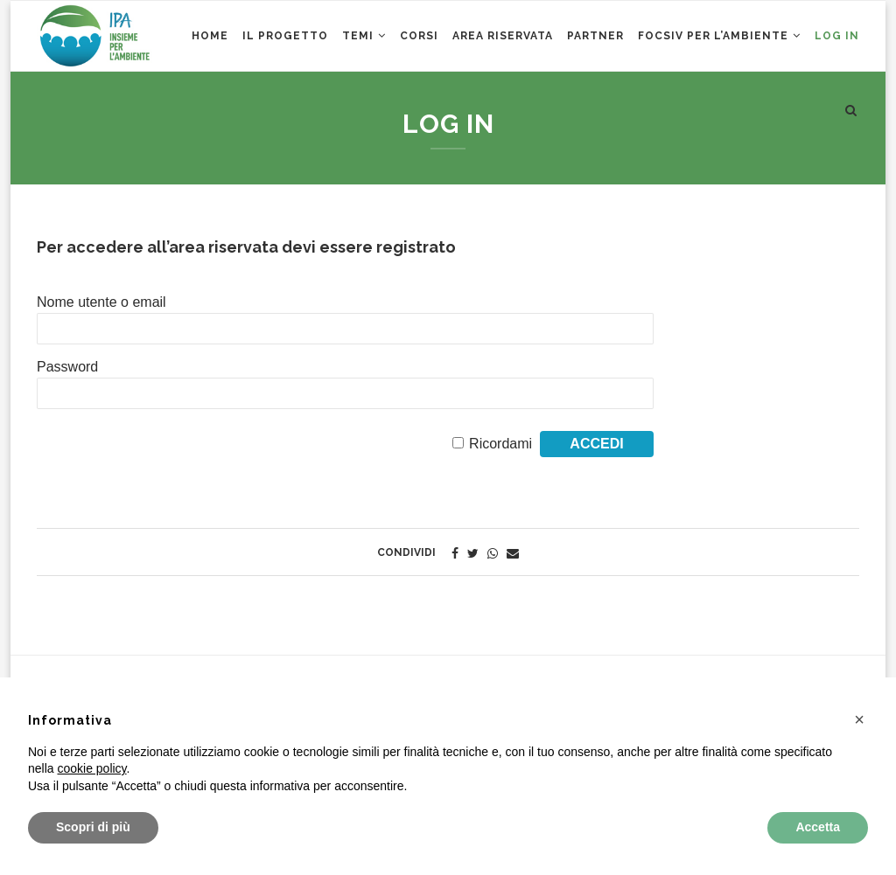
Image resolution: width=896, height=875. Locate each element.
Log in (837, 36)
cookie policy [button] (91, 768)
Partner (595, 36)
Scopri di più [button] (93, 827)
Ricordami (500, 443)
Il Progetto (285, 36)
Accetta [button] (817, 827)
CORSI (419, 36)
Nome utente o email (101, 302)
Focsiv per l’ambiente (713, 36)
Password (67, 366)
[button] (859, 719)
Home (210, 36)
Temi (358, 36)
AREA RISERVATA (502, 36)
